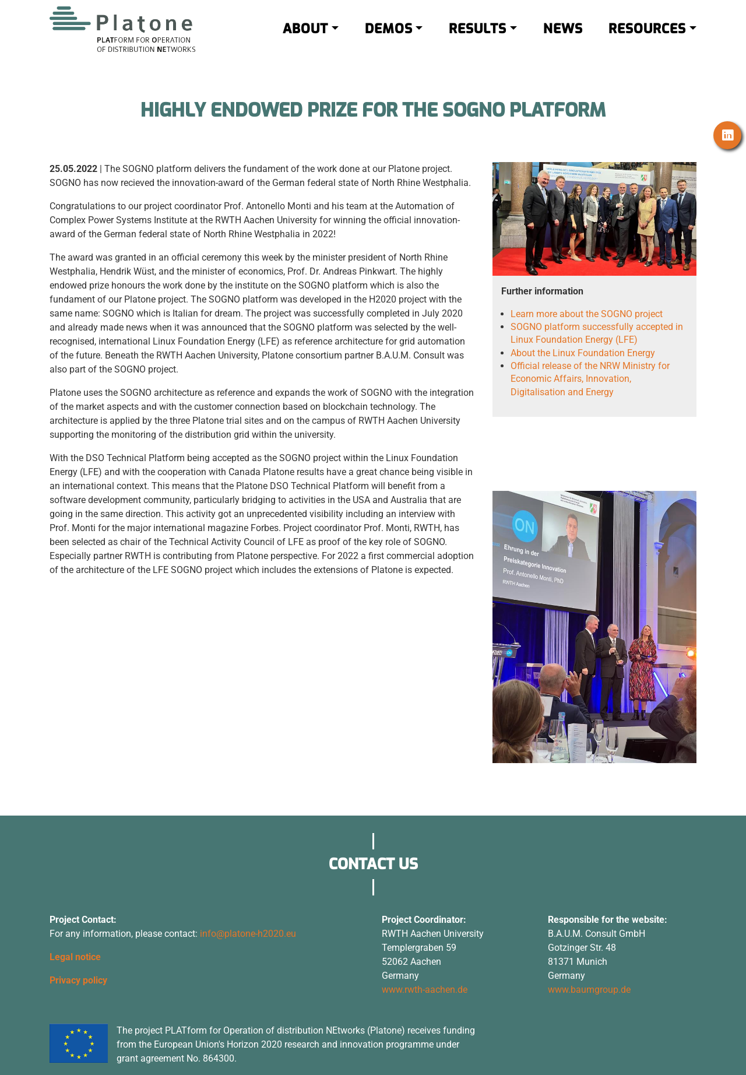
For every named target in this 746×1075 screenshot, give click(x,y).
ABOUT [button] (305, 39)
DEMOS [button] (389, 39)
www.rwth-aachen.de (424, 989)
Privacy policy (78, 980)
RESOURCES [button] (647, 39)
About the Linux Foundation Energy (583, 353)
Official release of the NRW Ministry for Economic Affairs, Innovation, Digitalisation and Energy (590, 379)
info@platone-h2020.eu (248, 933)
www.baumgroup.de (589, 989)
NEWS (563, 39)
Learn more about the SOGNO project (587, 313)
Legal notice (75, 956)
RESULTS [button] (477, 39)
